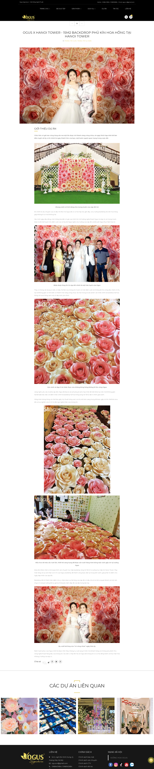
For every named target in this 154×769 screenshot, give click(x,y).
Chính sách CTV (84, 754)
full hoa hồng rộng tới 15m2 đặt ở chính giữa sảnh (87, 386)
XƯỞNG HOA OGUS (118, 749)
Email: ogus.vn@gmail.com (126, 2)
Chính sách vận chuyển (87, 751)
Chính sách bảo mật (86, 748)
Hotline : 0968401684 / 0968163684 (107, 2)
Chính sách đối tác (85, 758)
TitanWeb (90, 767)
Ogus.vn (55, 761)
